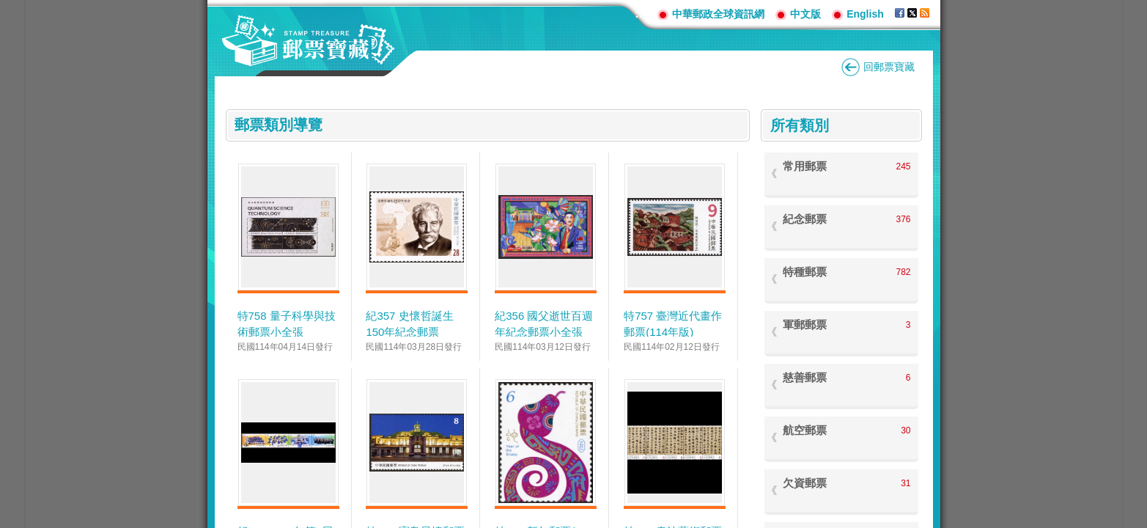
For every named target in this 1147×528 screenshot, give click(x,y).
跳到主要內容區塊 (7, 7)
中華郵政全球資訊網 (718, 14)
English (865, 14)
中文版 (805, 14)
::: (640, 13)
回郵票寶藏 (889, 67)
